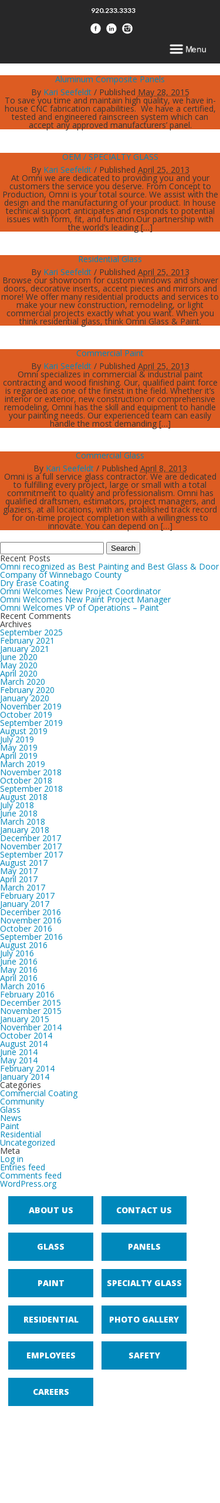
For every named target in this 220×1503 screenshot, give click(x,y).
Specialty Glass (144, 1282)
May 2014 (19, 1060)
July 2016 (17, 953)
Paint (9, 1126)
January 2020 (24, 698)
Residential (20, 1134)
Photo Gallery (144, 1319)
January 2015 (24, 1019)
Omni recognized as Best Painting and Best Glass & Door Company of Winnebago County (109, 570)
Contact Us (144, 1210)
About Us (51, 1210)
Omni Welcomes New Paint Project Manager (85, 599)
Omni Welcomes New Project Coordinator (80, 591)
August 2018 (24, 796)
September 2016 (31, 936)
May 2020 (19, 665)
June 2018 (19, 813)
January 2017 (24, 903)
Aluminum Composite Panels (110, 79)
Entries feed (22, 1167)
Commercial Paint (110, 353)
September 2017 (31, 854)
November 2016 (31, 920)
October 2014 (26, 1035)
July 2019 (17, 739)
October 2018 (26, 780)
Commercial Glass (110, 455)
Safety (144, 1355)
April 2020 (19, 673)
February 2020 (27, 689)
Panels (144, 1246)
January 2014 (24, 1076)
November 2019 (31, 706)
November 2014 (31, 1027)
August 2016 (24, 944)
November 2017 (31, 846)
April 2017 (19, 879)
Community (22, 1101)
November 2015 (31, 1010)
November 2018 (31, 772)
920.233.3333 (113, 10)
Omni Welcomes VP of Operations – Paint (79, 607)
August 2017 (24, 862)
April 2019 (19, 755)
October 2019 (26, 714)
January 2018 (24, 829)
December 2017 (30, 837)
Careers (51, 1391)
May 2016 (19, 969)
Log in (11, 1158)
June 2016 (19, 961)
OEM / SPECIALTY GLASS (110, 156)
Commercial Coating (38, 1093)
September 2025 (31, 632)
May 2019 (19, 747)
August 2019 (24, 731)
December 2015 (30, 1002)
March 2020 (22, 681)
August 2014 (24, 1043)
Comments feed (31, 1175)
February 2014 (27, 1068)
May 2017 (19, 870)
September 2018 (31, 788)
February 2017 (27, 895)
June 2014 (19, 1051)
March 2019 (22, 763)
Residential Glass (110, 259)
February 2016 (27, 994)
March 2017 (22, 887)
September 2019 (31, 722)
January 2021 (24, 648)
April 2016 (19, 977)
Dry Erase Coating (34, 582)
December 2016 (30, 912)
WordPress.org (28, 1183)
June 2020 (19, 656)
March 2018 (22, 821)
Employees (51, 1355)
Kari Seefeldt (67, 92)
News (11, 1117)
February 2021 (27, 640)
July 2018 (17, 805)
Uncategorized (27, 1142)
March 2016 (22, 986)
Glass (10, 1109)
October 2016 (26, 928)
